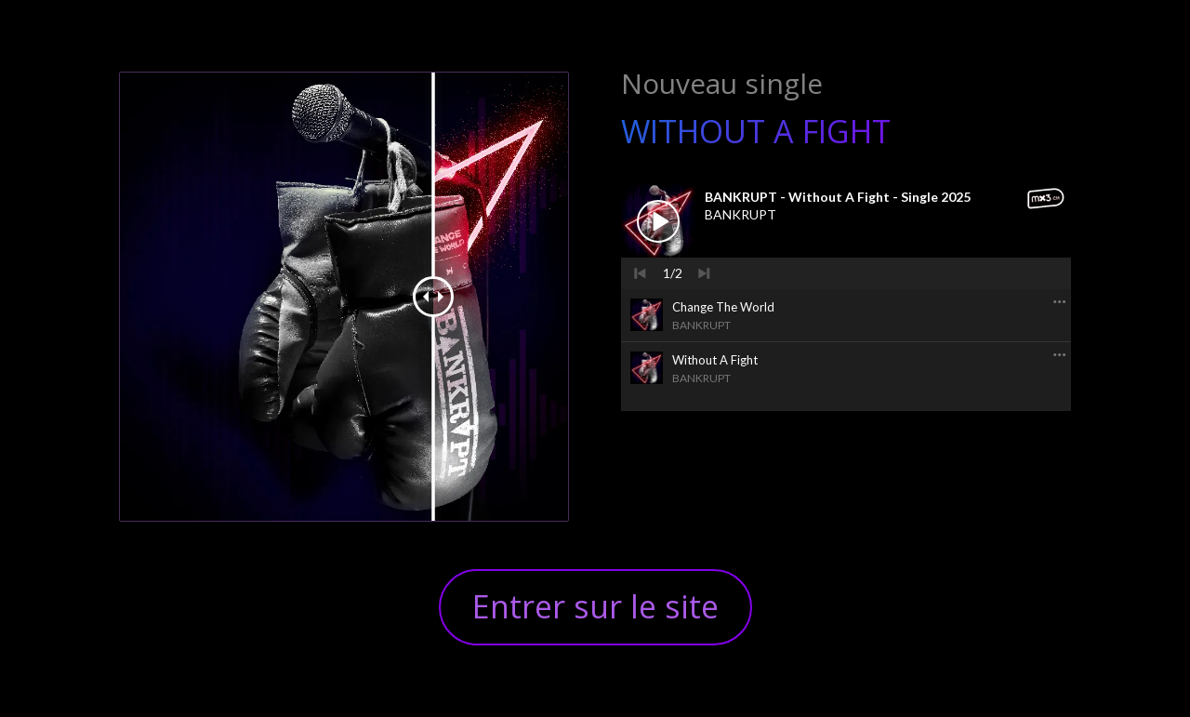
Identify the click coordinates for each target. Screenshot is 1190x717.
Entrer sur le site (595, 606)
